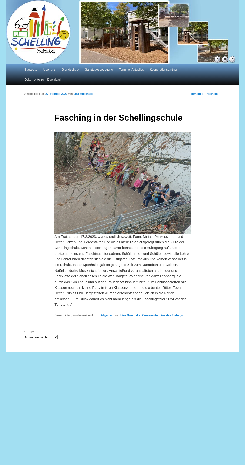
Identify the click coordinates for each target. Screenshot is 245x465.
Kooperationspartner (163, 69)
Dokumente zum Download (42, 79)
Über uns (49, 69)
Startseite (30, 69)
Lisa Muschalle (83, 93)
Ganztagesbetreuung (99, 69)
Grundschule (70, 69)
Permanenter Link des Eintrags (162, 315)
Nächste (214, 93)
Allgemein (107, 315)
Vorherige (195, 93)
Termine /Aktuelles (131, 69)
